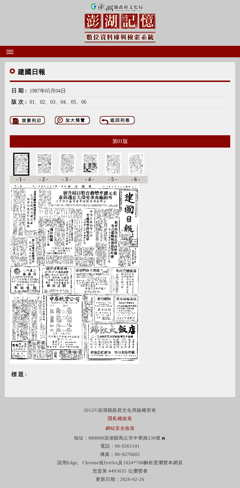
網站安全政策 (120, 428)
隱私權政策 (120, 418)
